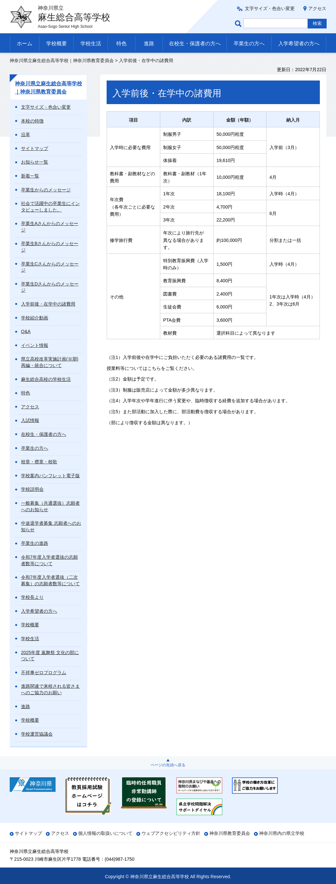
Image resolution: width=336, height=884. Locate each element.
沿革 (25, 134)
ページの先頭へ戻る (168, 765)
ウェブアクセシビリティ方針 (171, 833)
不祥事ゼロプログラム (43, 672)
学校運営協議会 (37, 734)
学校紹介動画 (34, 317)
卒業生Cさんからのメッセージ (50, 267)
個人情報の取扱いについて (105, 833)
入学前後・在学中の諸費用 (48, 304)
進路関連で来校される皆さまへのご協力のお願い (50, 689)
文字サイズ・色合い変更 (270, 8)
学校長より (32, 597)
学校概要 (56, 43)
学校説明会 (32, 489)
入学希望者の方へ (299, 43)
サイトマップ (34, 148)
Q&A (26, 331)
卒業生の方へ (249, 43)
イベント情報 (34, 345)
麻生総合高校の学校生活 (46, 379)
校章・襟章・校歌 (39, 461)
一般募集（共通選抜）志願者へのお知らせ (50, 506)
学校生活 (90, 43)
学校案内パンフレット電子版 (50, 475)
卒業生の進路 (34, 543)
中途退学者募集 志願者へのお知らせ (51, 526)
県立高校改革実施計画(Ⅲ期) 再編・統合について (49, 362)
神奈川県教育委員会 (229, 833)
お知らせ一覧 (34, 162)
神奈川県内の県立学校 (281, 833)
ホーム (24, 43)
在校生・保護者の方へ (195, 43)
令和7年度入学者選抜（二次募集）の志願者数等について (50, 580)
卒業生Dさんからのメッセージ (50, 287)
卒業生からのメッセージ (46, 189)
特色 (121, 43)
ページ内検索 (239, 23)
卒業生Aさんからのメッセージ (49, 226)
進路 (149, 43)
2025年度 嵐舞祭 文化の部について (50, 656)
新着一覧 (30, 175)
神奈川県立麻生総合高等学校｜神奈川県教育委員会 (62, 60)
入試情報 (30, 420)
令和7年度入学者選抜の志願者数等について (49, 560)
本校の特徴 (32, 121)
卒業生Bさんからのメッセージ (49, 247)
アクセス (317, 8)
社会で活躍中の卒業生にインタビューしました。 (50, 206)
